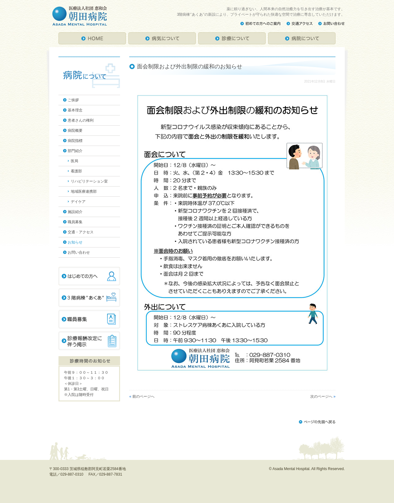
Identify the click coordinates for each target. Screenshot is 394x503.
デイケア (78, 201)
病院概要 (75, 130)
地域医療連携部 (84, 191)
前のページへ (143, 396)
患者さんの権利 (81, 120)
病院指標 (75, 141)
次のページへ (321, 396)
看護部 (76, 171)
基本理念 (75, 110)
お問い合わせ (79, 252)
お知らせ (75, 242)
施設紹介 (75, 212)
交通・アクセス (81, 232)
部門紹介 (75, 151)
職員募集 (75, 222)
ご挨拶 (73, 100)
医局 (74, 161)
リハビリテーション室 (89, 181)
